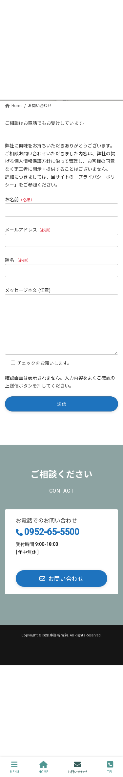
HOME (43, 767)
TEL (110, 767)
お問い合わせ (77, 767)
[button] (61, 588)
